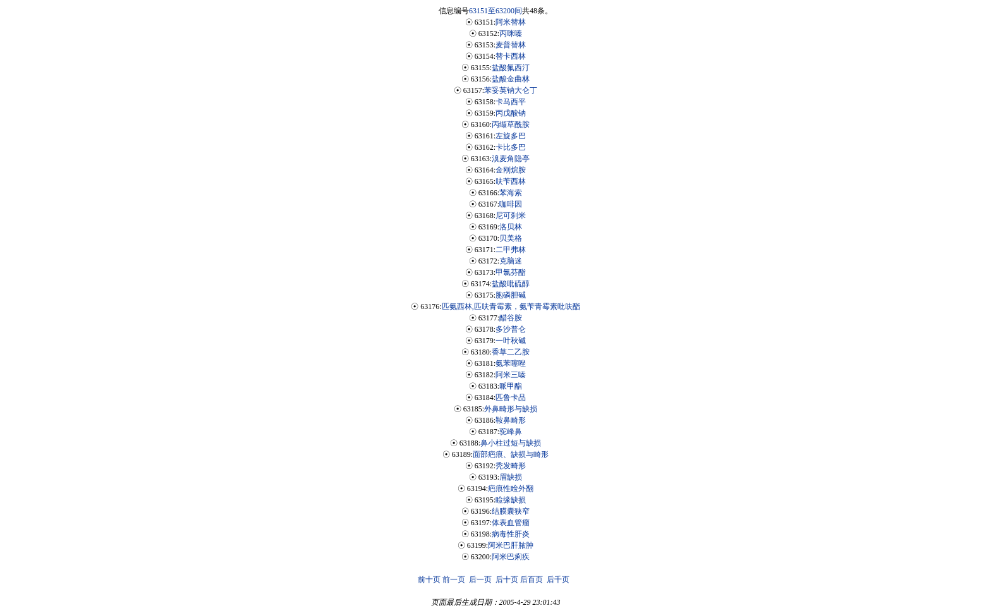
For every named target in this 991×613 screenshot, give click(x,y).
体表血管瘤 (511, 522)
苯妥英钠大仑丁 (510, 90)
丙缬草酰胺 (511, 124)
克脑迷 (510, 261)
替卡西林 (510, 56)
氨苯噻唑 (510, 363)
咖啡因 (510, 204)
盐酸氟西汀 (511, 67)
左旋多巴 (510, 135)
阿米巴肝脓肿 (510, 545)
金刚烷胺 (510, 170)
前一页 (453, 579)
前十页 (429, 579)
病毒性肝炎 (511, 534)
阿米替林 (510, 22)
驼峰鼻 (510, 431)
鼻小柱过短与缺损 (510, 443)
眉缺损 (510, 477)
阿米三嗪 (510, 374)
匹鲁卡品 (510, 397)
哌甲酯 (510, 386)
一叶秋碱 (510, 340)
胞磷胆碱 (510, 295)
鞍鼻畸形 (510, 420)
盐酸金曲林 (511, 79)
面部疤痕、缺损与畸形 (511, 454)
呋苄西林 (510, 181)
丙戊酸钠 (510, 113)
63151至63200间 (495, 10)
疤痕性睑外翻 (510, 488)
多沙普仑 (510, 329)
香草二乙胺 (511, 352)
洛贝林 (510, 226)
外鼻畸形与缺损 (510, 408)
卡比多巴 (510, 147)
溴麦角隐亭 (511, 158)
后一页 (480, 579)
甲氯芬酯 (510, 272)
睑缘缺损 (510, 499)
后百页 (531, 579)
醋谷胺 (510, 317)
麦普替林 (510, 44)
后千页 (558, 579)
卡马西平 (510, 101)
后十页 (506, 579)
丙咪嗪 (510, 33)
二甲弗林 (510, 249)
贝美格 (510, 238)
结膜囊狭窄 (511, 511)
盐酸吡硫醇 (511, 283)
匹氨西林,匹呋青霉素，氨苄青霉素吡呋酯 (511, 306)
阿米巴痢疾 (511, 556)
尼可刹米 (510, 215)
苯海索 (510, 192)
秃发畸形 (510, 465)
